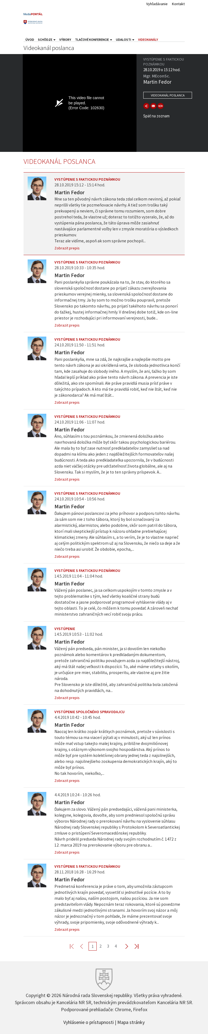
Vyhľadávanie (157, 3)
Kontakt (178, 3)
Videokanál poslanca (168, 95)
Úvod (29, 39)
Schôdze (47, 39)
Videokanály (148, 39)
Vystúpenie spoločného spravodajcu (89, 711)
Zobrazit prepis (67, 248)
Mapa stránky (131, 1021)
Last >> (133, 946)
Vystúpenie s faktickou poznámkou (87, 179)
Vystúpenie (64, 628)
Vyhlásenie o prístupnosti (88, 1021)
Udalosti (125, 39)
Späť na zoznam (156, 115)
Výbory (65, 39)
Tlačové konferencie (93, 39)
